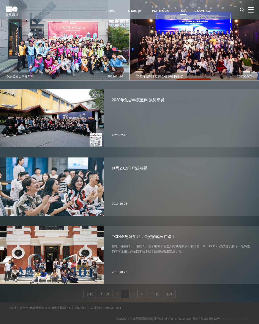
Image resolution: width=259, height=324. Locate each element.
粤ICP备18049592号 (206, 318)
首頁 (90, 294)
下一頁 (154, 294)
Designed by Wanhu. (235, 318)
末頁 (169, 294)
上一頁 (104, 294)
